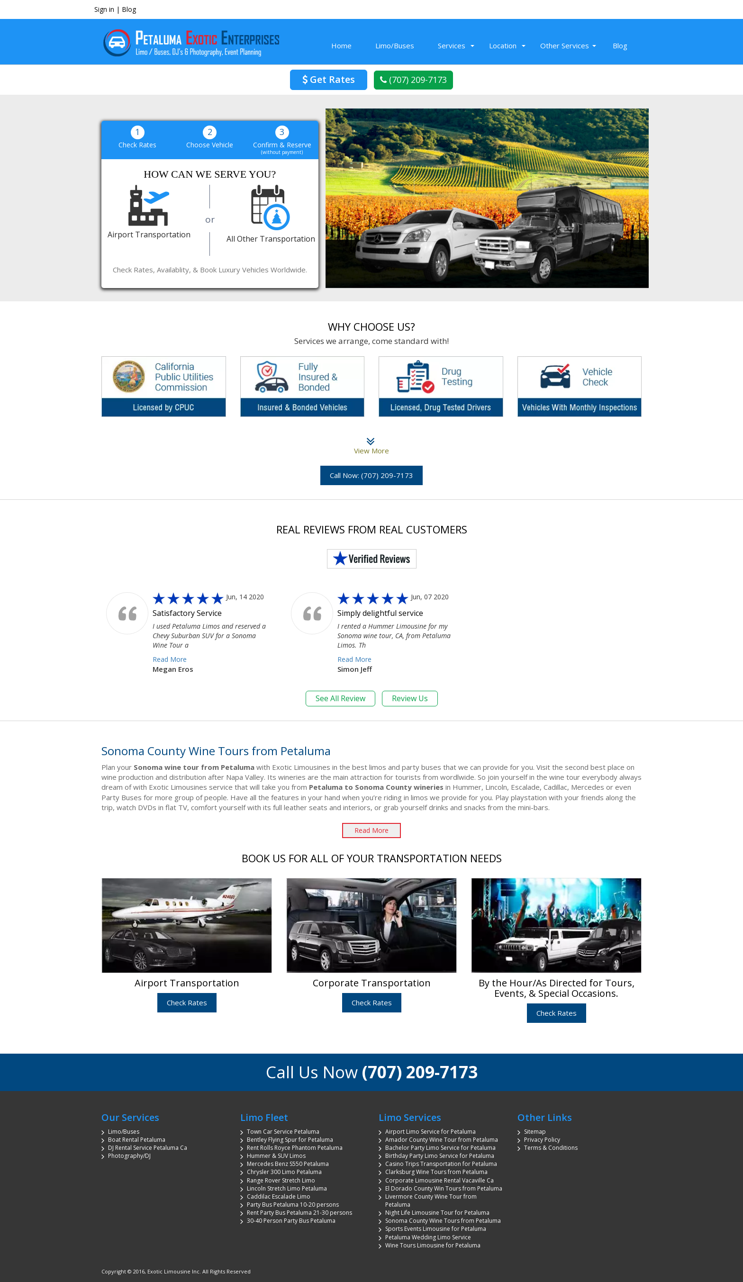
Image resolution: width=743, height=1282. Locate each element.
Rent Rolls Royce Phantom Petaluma (295, 1148)
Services (451, 45)
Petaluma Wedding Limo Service (428, 1237)
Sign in (104, 9)
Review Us (410, 698)
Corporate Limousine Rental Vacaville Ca (439, 1180)
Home (341, 45)
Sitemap (535, 1132)
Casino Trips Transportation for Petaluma (441, 1164)
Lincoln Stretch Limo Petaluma (287, 1188)
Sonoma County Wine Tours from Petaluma (443, 1221)
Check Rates (187, 1002)
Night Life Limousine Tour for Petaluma (437, 1213)
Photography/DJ (129, 1156)
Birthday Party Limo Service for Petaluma (439, 1156)
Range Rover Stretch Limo (281, 1180)
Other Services (564, 45)
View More (371, 445)
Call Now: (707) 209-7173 (371, 475)
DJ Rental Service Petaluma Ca (147, 1148)
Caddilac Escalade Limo (278, 1196)
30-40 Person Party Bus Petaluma (291, 1221)
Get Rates (328, 79)
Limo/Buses (394, 45)
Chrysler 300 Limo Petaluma (284, 1172)
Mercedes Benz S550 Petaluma (288, 1164)
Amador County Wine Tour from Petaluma (441, 1140)
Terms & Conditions (551, 1148)
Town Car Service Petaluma (283, 1132)
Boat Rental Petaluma (136, 1140)
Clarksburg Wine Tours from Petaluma (436, 1172)
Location (502, 45)
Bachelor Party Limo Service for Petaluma (440, 1148)
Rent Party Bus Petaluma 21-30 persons (299, 1213)
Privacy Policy (542, 1140)
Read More (170, 659)
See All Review (340, 698)
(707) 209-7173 (413, 79)
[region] (487, 198)
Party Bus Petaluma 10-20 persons (293, 1205)
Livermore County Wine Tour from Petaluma (431, 1200)
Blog (129, 9)
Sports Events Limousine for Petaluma (435, 1229)
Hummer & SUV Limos (276, 1156)
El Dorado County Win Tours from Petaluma (443, 1188)
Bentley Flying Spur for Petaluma (290, 1140)
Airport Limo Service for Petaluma (430, 1132)
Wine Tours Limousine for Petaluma (432, 1245)
